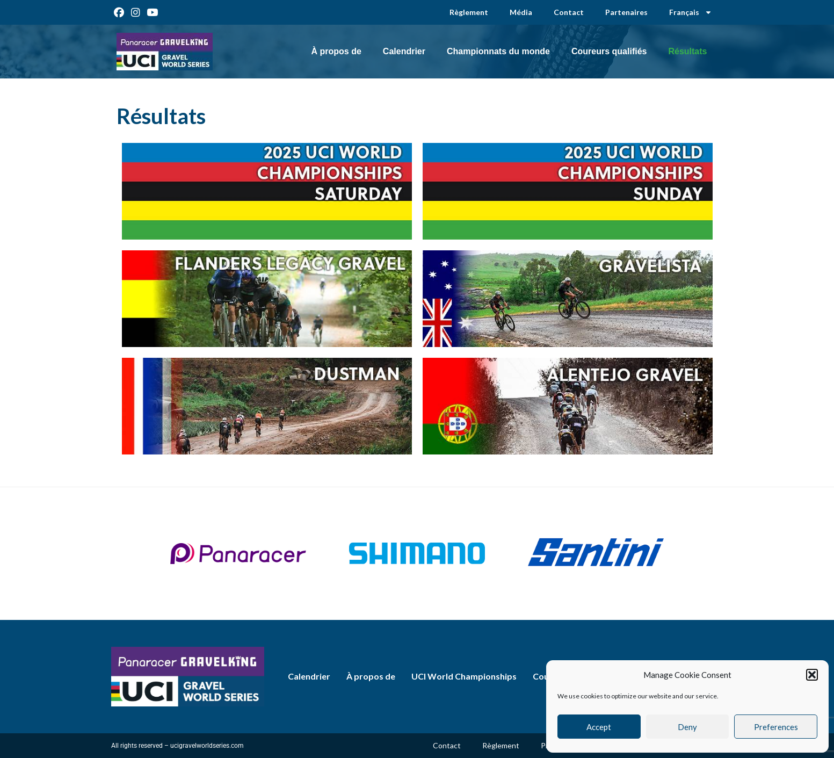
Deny (687, 727)
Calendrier (404, 51)
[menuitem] (690, 12)
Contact (569, 12)
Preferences (776, 727)
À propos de (336, 51)
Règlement (468, 12)
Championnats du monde (498, 51)
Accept (598, 727)
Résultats (687, 51)
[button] (812, 674)
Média (521, 12)
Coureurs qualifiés (609, 51)
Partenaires (626, 12)
